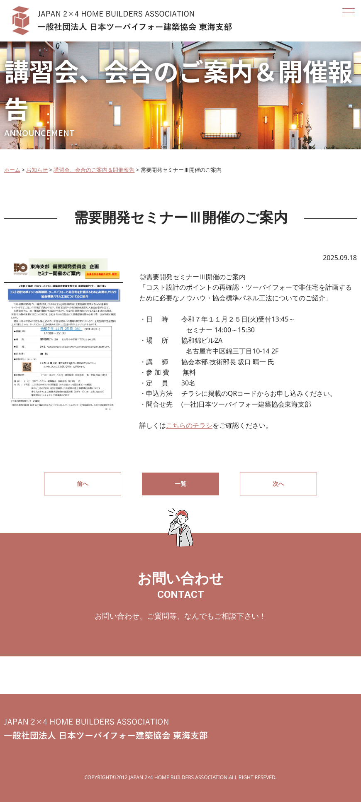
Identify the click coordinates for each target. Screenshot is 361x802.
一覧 (180, 484)
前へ (82, 484)
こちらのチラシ (189, 425)
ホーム (12, 169)
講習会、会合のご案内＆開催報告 (94, 169)
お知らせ (37, 169)
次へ (278, 484)
